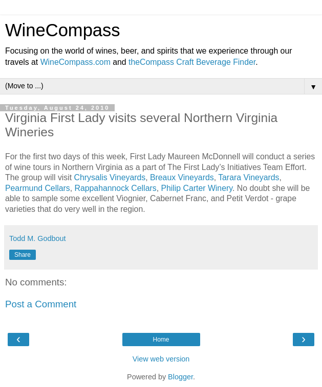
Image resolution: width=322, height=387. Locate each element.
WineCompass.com (75, 62)
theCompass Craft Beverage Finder (191, 62)
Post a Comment (40, 304)
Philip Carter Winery (196, 188)
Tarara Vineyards (248, 177)
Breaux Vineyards (182, 177)
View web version (161, 359)
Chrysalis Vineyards (110, 177)
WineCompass (62, 30)
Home (161, 339)
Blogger (180, 377)
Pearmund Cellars (37, 188)
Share (22, 254)
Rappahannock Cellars (115, 188)
